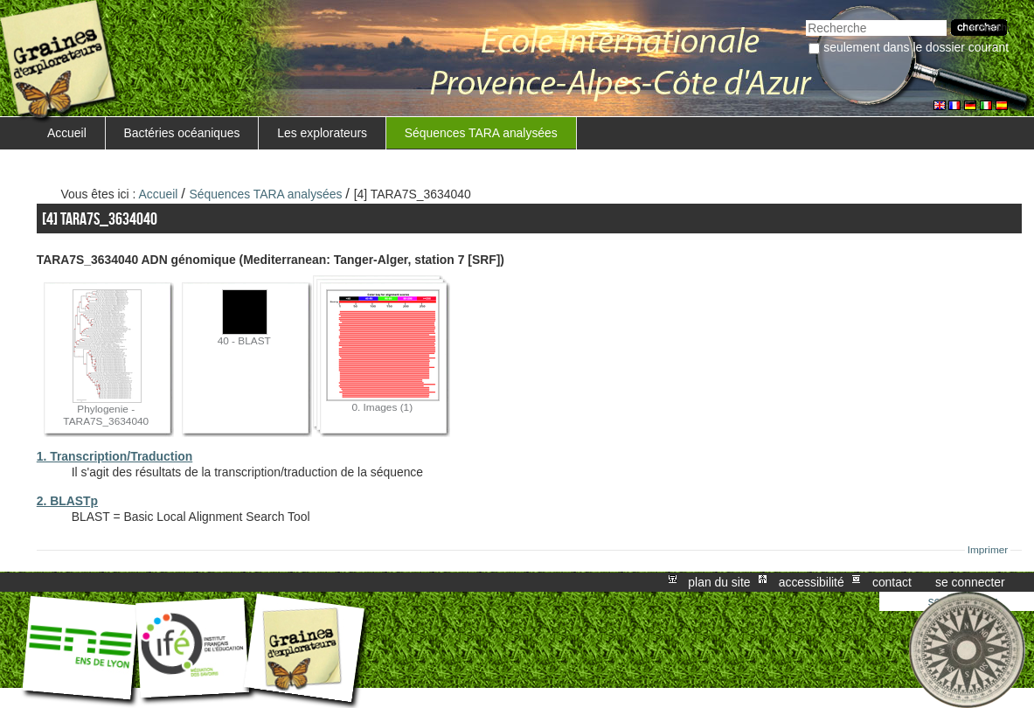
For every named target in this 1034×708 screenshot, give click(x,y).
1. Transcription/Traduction (115, 456)
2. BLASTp (67, 501)
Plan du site (719, 582)
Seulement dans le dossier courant (916, 47)
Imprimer (988, 550)
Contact (892, 582)
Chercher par (805, 17)
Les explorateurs (322, 133)
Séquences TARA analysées (481, 133)
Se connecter (970, 582)
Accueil (67, 133)
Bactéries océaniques (182, 133)
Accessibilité (811, 582)
